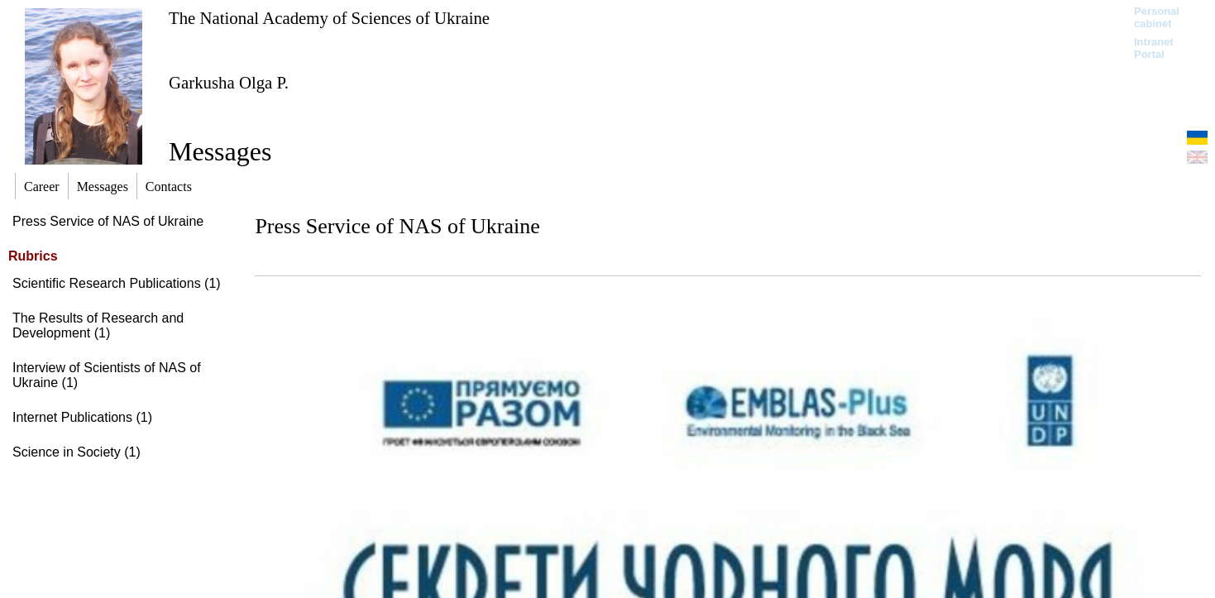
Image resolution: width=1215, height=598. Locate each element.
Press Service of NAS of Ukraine (107, 221)
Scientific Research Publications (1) (116, 283)
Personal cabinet (1156, 17)
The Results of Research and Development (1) (98, 325)
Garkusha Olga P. (229, 82)
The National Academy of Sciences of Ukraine (329, 17)
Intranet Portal (1154, 48)
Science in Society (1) (76, 452)
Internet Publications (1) (82, 417)
